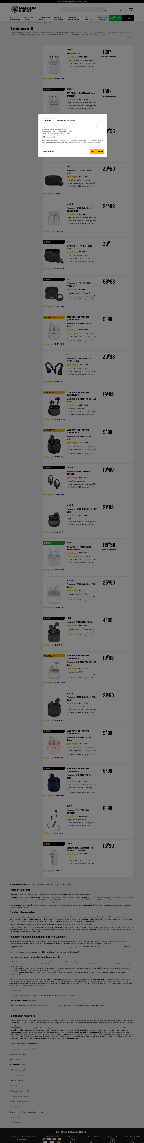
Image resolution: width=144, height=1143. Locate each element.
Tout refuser (48, 120)
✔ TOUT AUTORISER (97, 151)
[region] (72, 135)
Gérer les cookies (48, 151)
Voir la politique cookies (48, 136)
